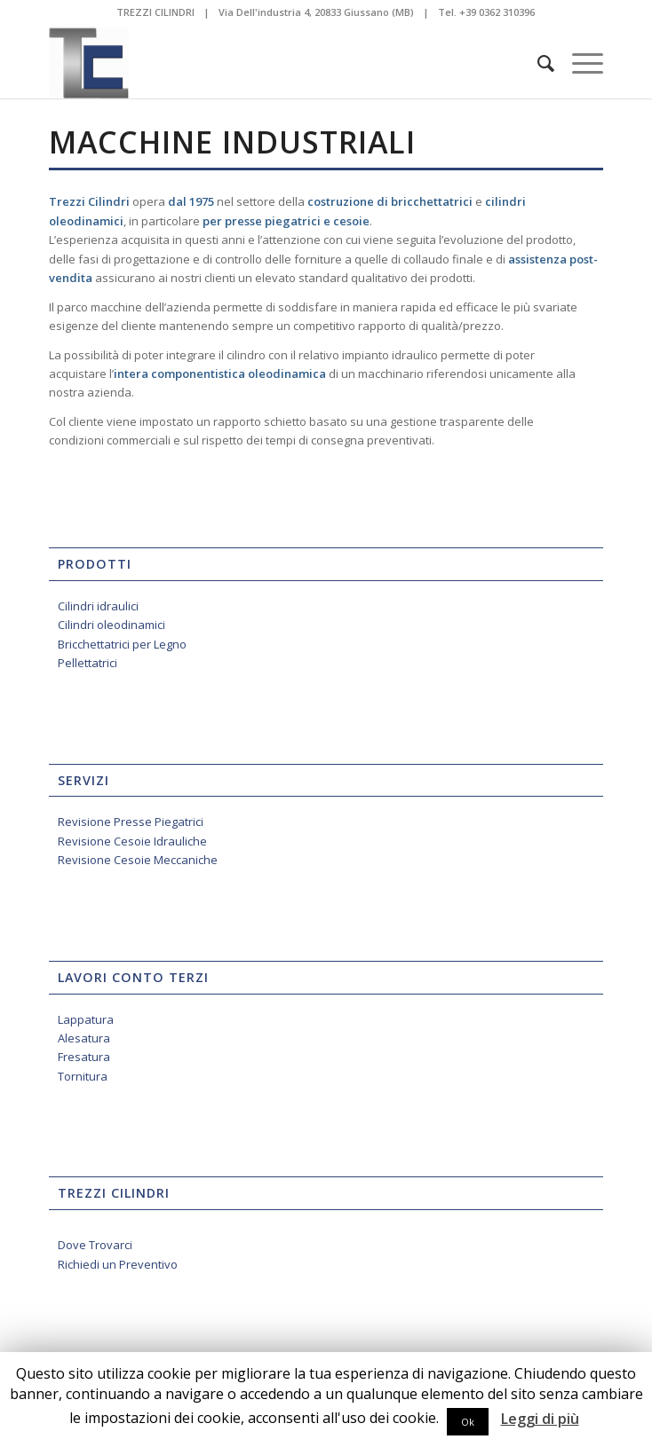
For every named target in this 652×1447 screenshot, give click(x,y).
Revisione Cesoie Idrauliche (132, 841)
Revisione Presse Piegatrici (130, 822)
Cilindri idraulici (98, 606)
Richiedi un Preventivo (118, 1264)
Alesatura (84, 1038)
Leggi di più (540, 1419)
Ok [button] (467, 1421)
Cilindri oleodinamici (111, 625)
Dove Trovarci (95, 1245)
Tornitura (82, 1076)
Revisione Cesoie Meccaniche (138, 860)
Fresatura (84, 1057)
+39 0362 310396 (497, 12)
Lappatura (86, 1019)
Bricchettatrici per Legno (122, 644)
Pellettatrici (87, 663)
